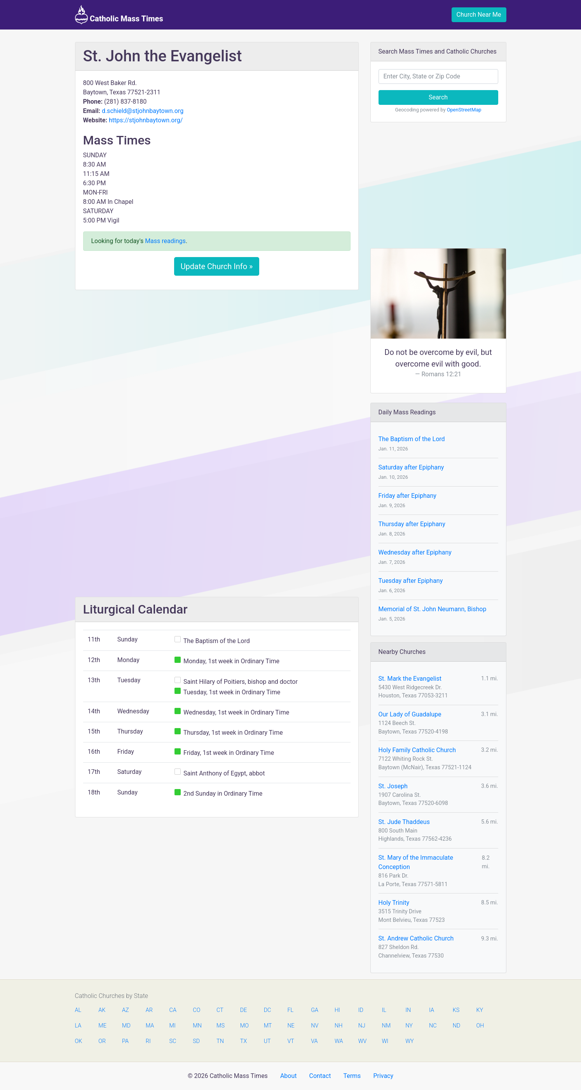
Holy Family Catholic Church (417, 750)
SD (196, 1041)
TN (220, 1041)
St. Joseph (393, 786)
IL (384, 1010)
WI (385, 1041)
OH (480, 1025)
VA (314, 1041)
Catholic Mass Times (119, 14)
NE (290, 1025)
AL (78, 1010)
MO (244, 1025)
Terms (352, 1076)
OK (78, 1041)
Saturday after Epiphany (411, 467)
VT (290, 1041)
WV (362, 1041)
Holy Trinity (394, 902)
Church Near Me (479, 14)
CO (196, 1010)
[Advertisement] (217, 353)
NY (409, 1025)
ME (102, 1025)
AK (101, 1010)
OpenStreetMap (464, 110)
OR (102, 1041)
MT (268, 1025)
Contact (320, 1076)
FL (290, 1010)
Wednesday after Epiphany (415, 552)
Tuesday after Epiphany (411, 580)
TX (243, 1041)
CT (219, 1010)
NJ (361, 1025)
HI (337, 1010)
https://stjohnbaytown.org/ (146, 120)
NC (433, 1025)
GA (314, 1010)
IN (408, 1010)
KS (456, 1010)
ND (457, 1025)
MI (172, 1025)
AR (149, 1010)
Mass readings (165, 241)
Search (438, 97)
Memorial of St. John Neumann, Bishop (433, 609)
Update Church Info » (217, 266)
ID (360, 1010)
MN (197, 1025)
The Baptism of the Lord (412, 439)
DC (267, 1010)
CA (172, 1010)
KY (479, 1010)
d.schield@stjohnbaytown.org (142, 111)
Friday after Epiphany (407, 495)
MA (150, 1025)
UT (267, 1041)
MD (126, 1025)
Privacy (383, 1076)
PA (125, 1041)
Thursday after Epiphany (412, 524)
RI (148, 1041)
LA (78, 1025)
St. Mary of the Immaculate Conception (416, 862)
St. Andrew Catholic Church (416, 938)
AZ (125, 1010)
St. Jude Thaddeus (404, 822)
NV (314, 1025)
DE (243, 1010)
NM (385, 1025)
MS (220, 1025)
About (288, 1076)
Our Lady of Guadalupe (410, 714)
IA (431, 1010)
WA (338, 1041)
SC (172, 1041)
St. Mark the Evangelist (410, 678)
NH (338, 1025)
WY (409, 1041)
